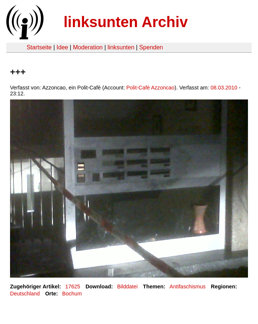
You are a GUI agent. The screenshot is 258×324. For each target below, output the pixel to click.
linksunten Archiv (126, 22)
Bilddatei (127, 286)
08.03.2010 (223, 88)
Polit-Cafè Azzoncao (150, 88)
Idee (62, 47)
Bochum (72, 294)
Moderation (88, 47)
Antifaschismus (188, 286)
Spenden (151, 47)
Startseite (39, 47)
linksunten (120, 47)
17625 (72, 286)
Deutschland (25, 294)
